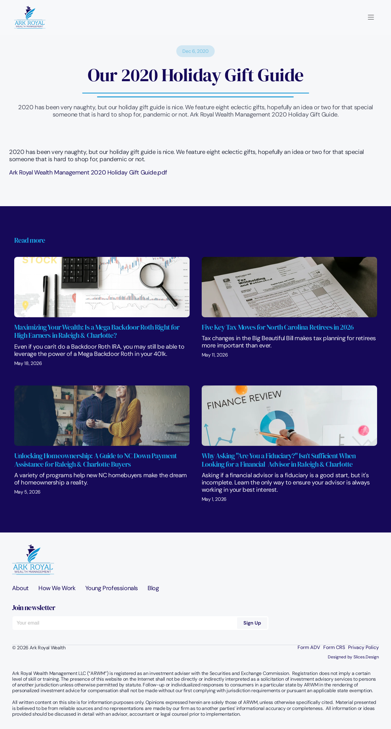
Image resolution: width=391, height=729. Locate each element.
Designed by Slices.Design (353, 657)
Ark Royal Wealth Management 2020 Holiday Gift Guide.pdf (88, 172)
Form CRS (334, 647)
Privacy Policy (363, 647)
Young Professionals (111, 588)
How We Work (57, 588)
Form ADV (309, 647)
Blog (153, 588)
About (20, 588)
